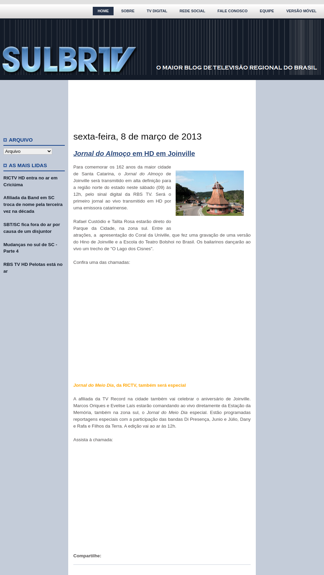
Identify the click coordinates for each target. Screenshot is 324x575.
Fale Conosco (233, 11)
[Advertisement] (34, 105)
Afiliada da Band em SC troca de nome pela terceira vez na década (32, 204)
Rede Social (192, 11)
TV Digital (157, 11)
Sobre (127, 11)
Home (103, 11)
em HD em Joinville (134, 153)
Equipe (267, 11)
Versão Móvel (301, 11)
